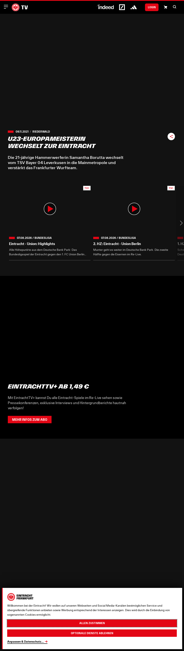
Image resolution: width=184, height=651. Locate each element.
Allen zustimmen (92, 623)
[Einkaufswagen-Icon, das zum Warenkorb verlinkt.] (165, 7)
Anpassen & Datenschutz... (25, 641)
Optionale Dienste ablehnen (92, 633)
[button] (174, 6)
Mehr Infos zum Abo (29, 419)
